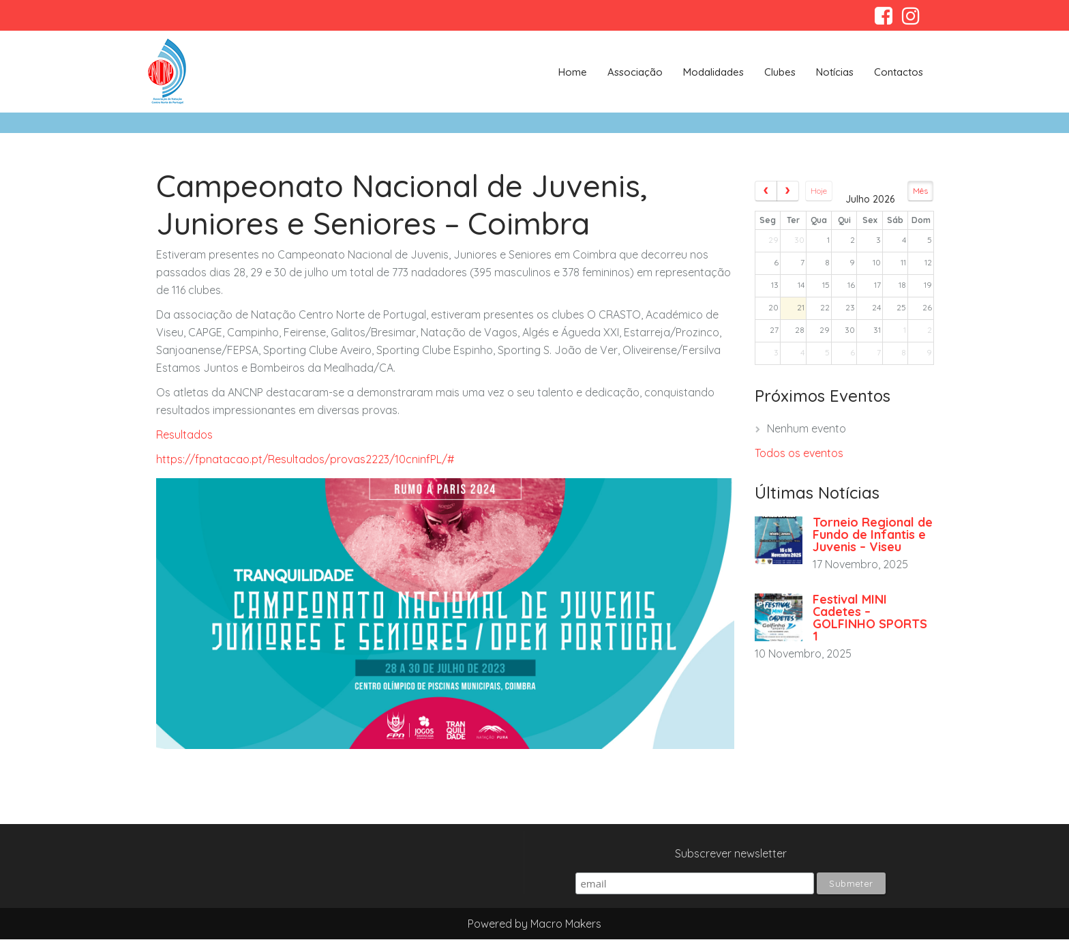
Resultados (185, 434)
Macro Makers (565, 923)
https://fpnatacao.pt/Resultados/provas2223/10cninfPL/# (305, 459)
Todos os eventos (799, 453)
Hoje (819, 191)
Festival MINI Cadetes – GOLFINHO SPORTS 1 (870, 617)
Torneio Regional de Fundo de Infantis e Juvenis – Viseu (873, 534)
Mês (920, 191)
